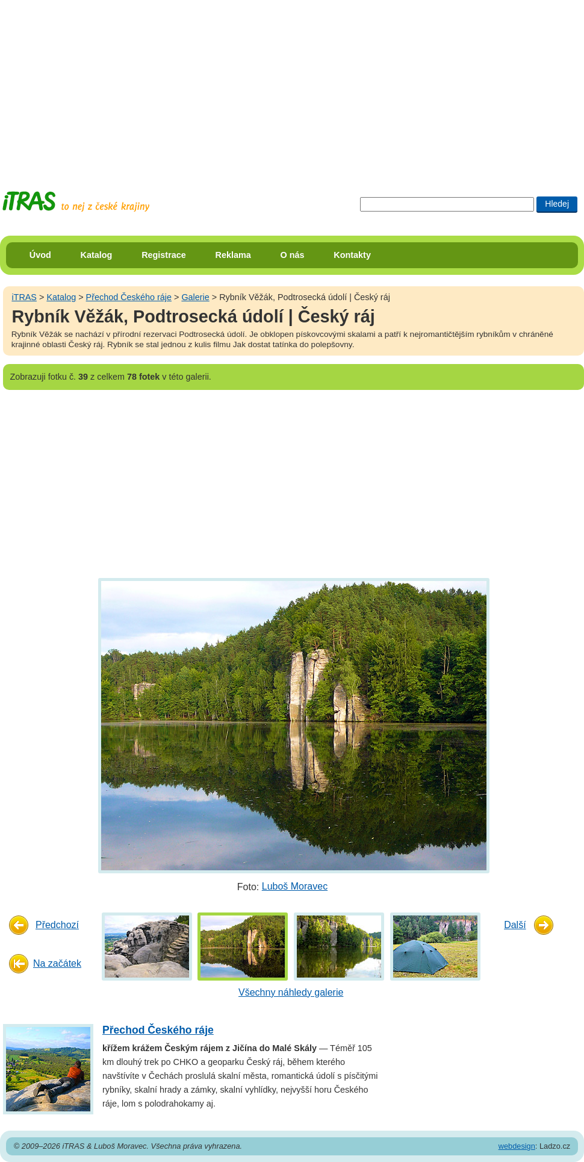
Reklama (233, 255)
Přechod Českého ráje (129, 297)
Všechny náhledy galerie (290, 992)
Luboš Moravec (295, 886)
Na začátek (57, 963)
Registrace (163, 255)
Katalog (97, 255)
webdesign (517, 1146)
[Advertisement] (231, 84)
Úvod (40, 255)
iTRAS (24, 297)
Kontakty (352, 255)
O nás (293, 255)
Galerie (195, 297)
